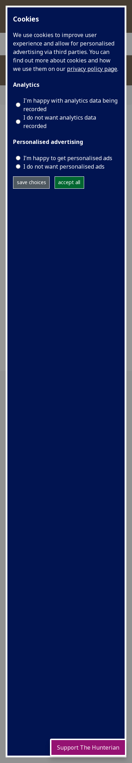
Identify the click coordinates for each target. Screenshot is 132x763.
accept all (69, 182)
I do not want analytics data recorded (59, 122)
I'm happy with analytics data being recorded (70, 105)
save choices (31, 182)
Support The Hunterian (88, 747)
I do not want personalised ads (64, 166)
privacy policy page (92, 69)
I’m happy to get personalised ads (67, 158)
